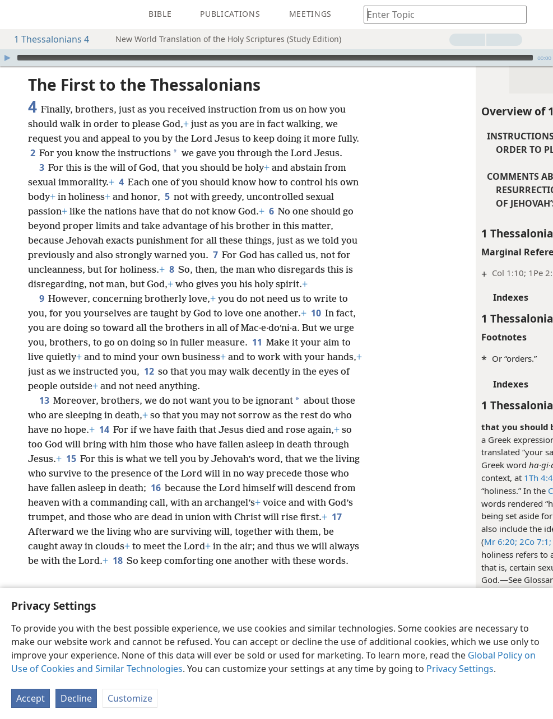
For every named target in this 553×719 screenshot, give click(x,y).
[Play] (7, 57)
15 (203, 502)
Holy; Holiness (473, 579)
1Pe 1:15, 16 (458, 541)
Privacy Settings (460, 668)
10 (80, 357)
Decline (76, 698)
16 (65, 546)
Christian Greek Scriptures (479, 490)
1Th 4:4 (419, 477)
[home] (16, 14)
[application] (276, 57)
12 (104, 415)
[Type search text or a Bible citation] (440, 14)
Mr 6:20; (381, 541)
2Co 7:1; (415, 541)
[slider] (275, 57)
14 (158, 473)
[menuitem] (16, 14)
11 (104, 386)
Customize (130, 698)
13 (44, 444)
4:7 (459, 477)
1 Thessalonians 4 (46, 39)
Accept (30, 698)
